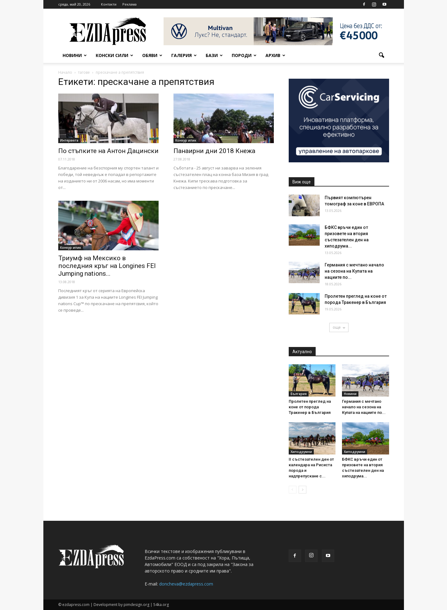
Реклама (129, 4)
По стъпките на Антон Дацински (108, 151)
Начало (65, 72)
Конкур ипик (185, 140)
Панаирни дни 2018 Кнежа (214, 151)
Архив (275, 55)
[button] (381, 55)
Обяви (152, 55)
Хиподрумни (301, 452)
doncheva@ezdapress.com (186, 584)
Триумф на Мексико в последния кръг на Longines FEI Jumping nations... (107, 265)
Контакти (108, 4)
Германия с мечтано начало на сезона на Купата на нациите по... (354, 271)
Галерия (184, 55)
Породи (244, 55)
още (339, 327)
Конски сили (114, 55)
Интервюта (69, 140)
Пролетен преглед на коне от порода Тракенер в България (310, 407)
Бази (214, 55)
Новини (75, 55)
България (299, 394)
